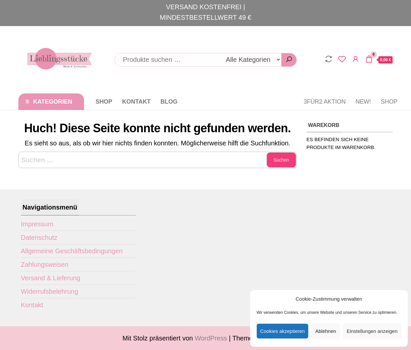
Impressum (37, 224)
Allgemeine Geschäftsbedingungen (72, 251)
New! (363, 101)
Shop (104, 101)
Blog (169, 101)
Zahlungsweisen (45, 264)
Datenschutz (39, 237)
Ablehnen (325, 331)
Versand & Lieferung (50, 278)
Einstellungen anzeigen (372, 331)
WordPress (211, 338)
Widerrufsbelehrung (49, 291)
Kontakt (136, 101)
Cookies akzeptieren (282, 331)
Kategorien (52, 101)
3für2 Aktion (325, 101)
